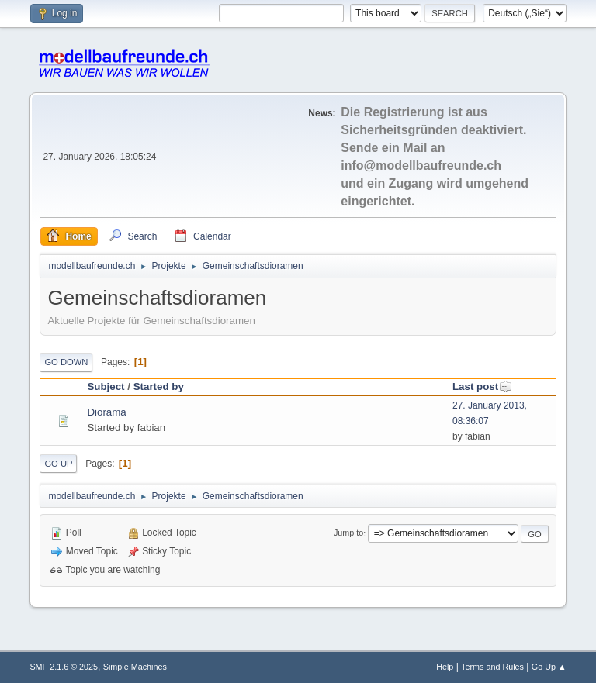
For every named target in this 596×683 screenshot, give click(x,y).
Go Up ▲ (549, 666)
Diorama (106, 412)
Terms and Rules (492, 666)
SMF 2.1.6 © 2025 (63, 666)
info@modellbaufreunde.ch (421, 165)
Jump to (348, 533)
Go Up (58, 463)
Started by (158, 386)
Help (444, 666)
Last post (482, 386)
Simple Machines (135, 666)
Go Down (66, 362)
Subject (105, 386)
